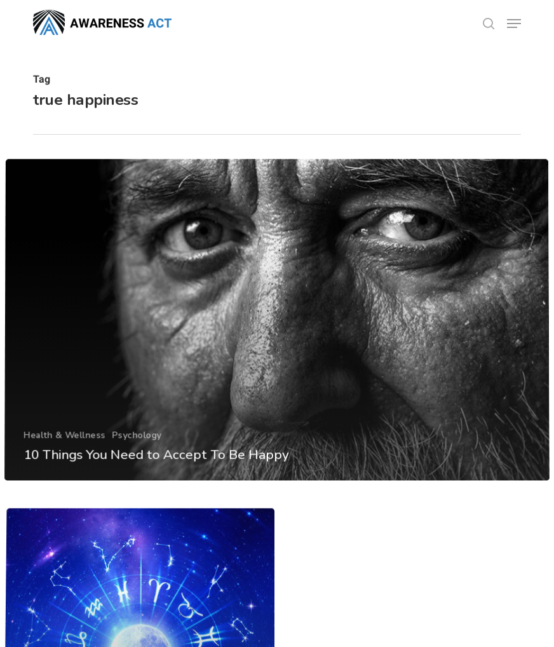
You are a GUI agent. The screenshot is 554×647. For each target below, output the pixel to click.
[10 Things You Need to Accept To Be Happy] (276, 340)
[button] (514, 23)
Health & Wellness (64, 454)
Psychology (136, 454)
